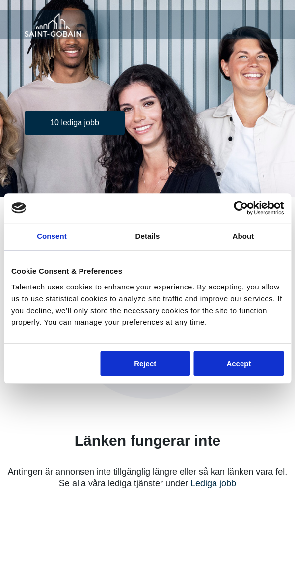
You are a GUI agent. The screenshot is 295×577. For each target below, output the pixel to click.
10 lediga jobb (74, 122)
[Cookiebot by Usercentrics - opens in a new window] (241, 208)
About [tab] (243, 236)
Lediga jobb (213, 483)
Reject (145, 363)
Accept (238, 363)
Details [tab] (147, 236)
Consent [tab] (52, 236)
